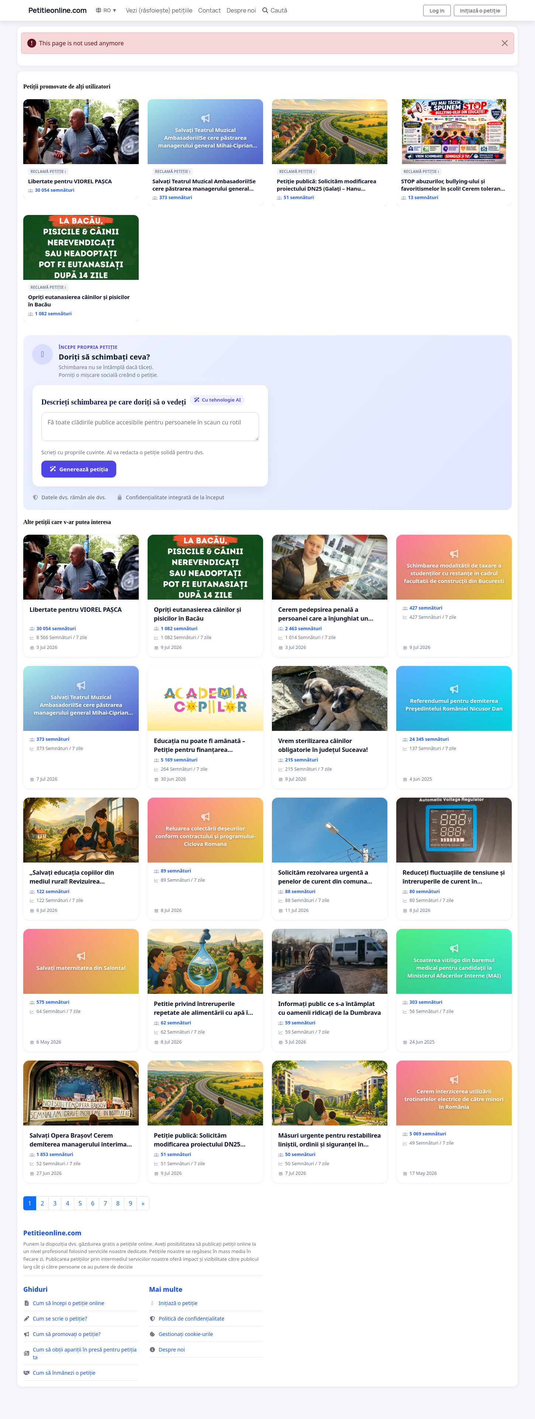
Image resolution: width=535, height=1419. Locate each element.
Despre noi (241, 10)
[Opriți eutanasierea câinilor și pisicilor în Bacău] (81, 268)
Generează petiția (78, 469)
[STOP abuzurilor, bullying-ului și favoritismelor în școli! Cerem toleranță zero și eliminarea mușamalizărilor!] (454, 152)
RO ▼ (106, 10)
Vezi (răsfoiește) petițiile (159, 10)
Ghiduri (35, 1289)
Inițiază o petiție (480, 10)
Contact (210, 10)
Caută (274, 10)
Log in (436, 10)
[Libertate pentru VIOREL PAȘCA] (81, 149)
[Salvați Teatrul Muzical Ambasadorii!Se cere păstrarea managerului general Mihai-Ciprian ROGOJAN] (205, 152)
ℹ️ (65, 171)
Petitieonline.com (57, 10)
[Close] (505, 43)
